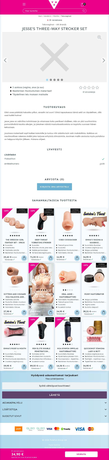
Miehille (56, 16)
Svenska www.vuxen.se (54, 447)
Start (40, 16)
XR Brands (61, 24)
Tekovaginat (66, 16)
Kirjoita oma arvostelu (54, 187)
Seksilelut (47, 16)
